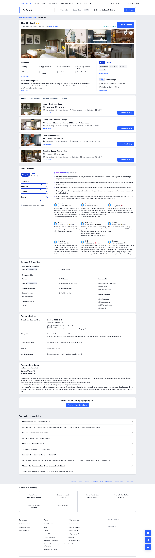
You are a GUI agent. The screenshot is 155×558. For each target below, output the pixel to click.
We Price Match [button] (111, 26)
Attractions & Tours (67, 3)
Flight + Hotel (82, 3)
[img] (43, 43)
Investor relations (73, 524)
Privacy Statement (49, 537)
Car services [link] (53, 3)
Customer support (24, 524)
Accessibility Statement (51, 540)
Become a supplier (74, 540)
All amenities (25, 76)
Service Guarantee (24, 527)
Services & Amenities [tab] (50, 99)
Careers (46, 530)
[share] (148, 540)
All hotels (71, 537)
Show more (24, 90)
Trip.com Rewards (73, 527)
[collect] (148, 533)
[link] (115, 3)
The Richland (28, 23)
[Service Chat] (148, 547)
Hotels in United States (91, 482)
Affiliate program (73, 530)
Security (70, 544)
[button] (91, 3)
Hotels (80, 482)
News (45, 527)
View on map (103, 90)
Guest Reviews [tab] (34, 99)
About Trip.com (48, 524)
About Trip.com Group (50, 549)
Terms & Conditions (50, 534)
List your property (73, 534)
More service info (24, 530)
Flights (36, 3)
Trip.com (73, 482)
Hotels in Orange (119, 482)
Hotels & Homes (25, 3)
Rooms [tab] (23, 99)
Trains (44, 3)
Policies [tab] (64, 99)
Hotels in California (106, 482)
